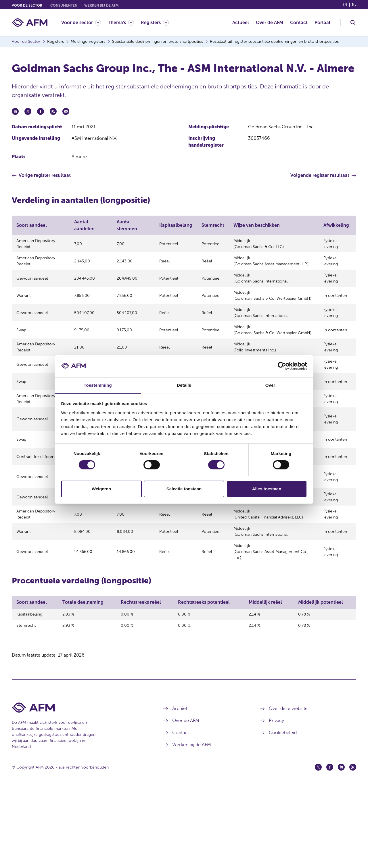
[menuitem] (84, 22)
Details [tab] (184, 384)
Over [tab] (270, 384)
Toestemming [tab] (98, 384)
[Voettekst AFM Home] (79, 777)
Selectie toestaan (184, 488)
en (344, 5)
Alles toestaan (266, 488)
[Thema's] (121, 22)
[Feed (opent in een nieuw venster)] (352, 836)
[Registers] (155, 22)
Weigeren (101, 488)
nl (354, 5)
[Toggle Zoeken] (353, 22)
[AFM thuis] (29, 22)
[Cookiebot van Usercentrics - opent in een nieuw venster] (282, 366)
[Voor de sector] (81, 22)
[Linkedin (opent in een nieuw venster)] (341, 836)
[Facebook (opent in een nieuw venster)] (329, 836)
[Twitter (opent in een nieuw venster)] (318, 836)
